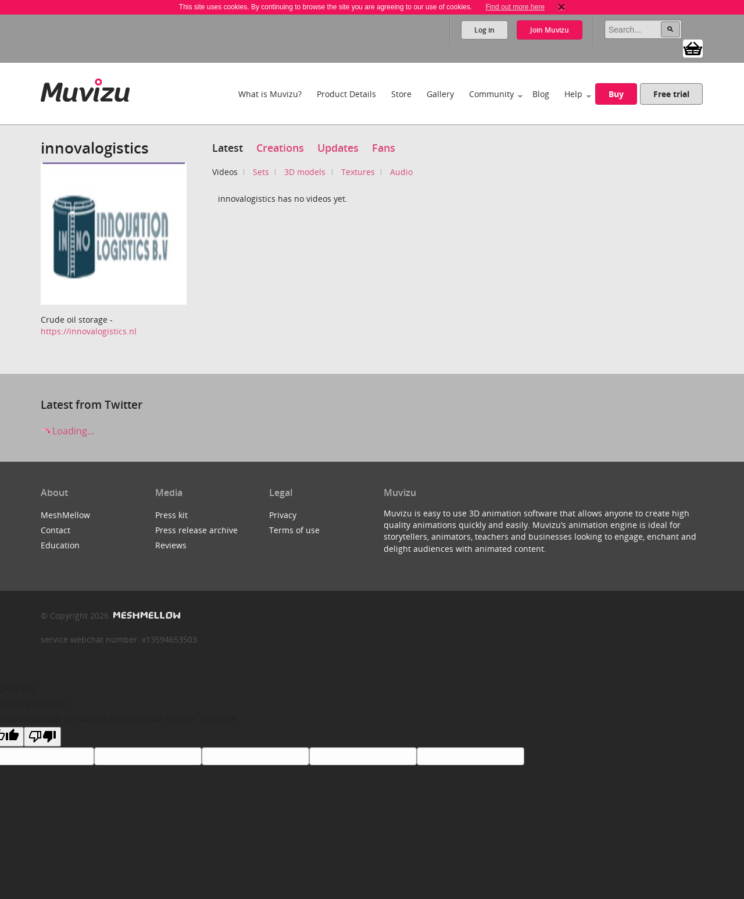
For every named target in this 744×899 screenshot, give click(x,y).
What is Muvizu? (270, 93)
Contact (55, 530)
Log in (484, 30)
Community (491, 93)
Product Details (346, 93)
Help (573, 93)
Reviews (171, 545)
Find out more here (514, 7)
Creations (280, 148)
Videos (225, 171)
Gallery (440, 93)
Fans (383, 148)
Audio (401, 171)
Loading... (67, 430)
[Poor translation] (42, 737)
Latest (227, 148)
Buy (616, 93)
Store (401, 93)
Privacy (282, 514)
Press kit (171, 514)
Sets (261, 171)
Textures (358, 171)
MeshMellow (65, 514)
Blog (540, 93)
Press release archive (196, 530)
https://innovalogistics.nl (89, 331)
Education (60, 545)
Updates (338, 148)
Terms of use (294, 530)
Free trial (671, 93)
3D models (305, 171)
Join (549, 30)
